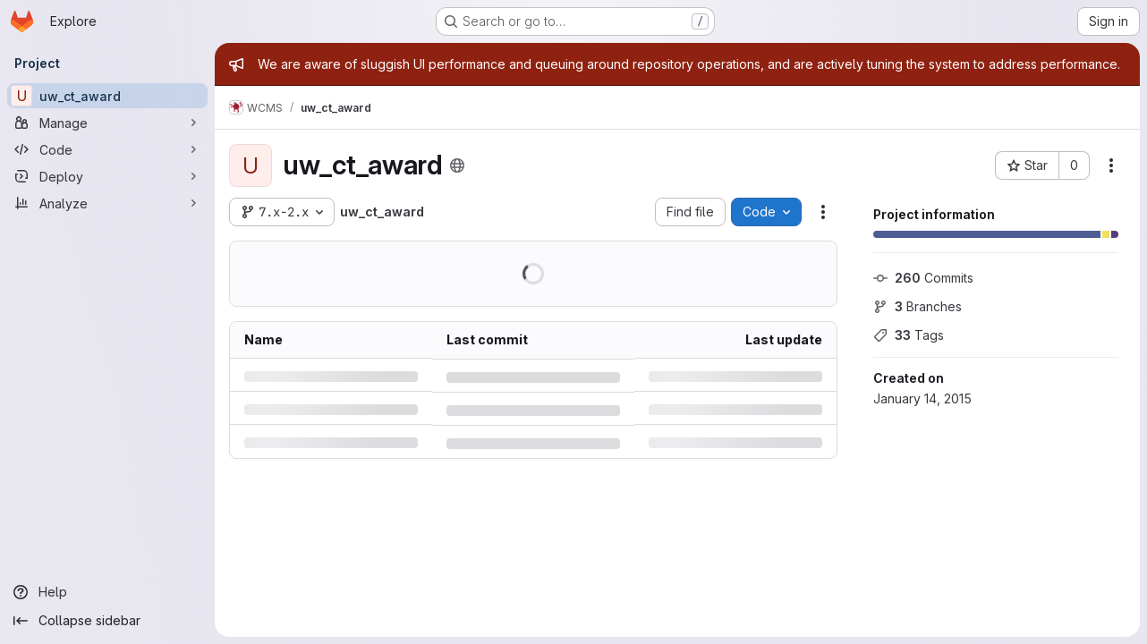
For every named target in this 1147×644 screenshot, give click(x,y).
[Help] (107, 592)
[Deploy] (107, 176)
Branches (917, 306)
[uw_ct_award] (107, 95)
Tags (908, 335)
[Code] (107, 149)
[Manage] (107, 122)
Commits (923, 277)
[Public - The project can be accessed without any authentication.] (457, 165)
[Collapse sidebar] (107, 620)
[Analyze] (107, 203)
